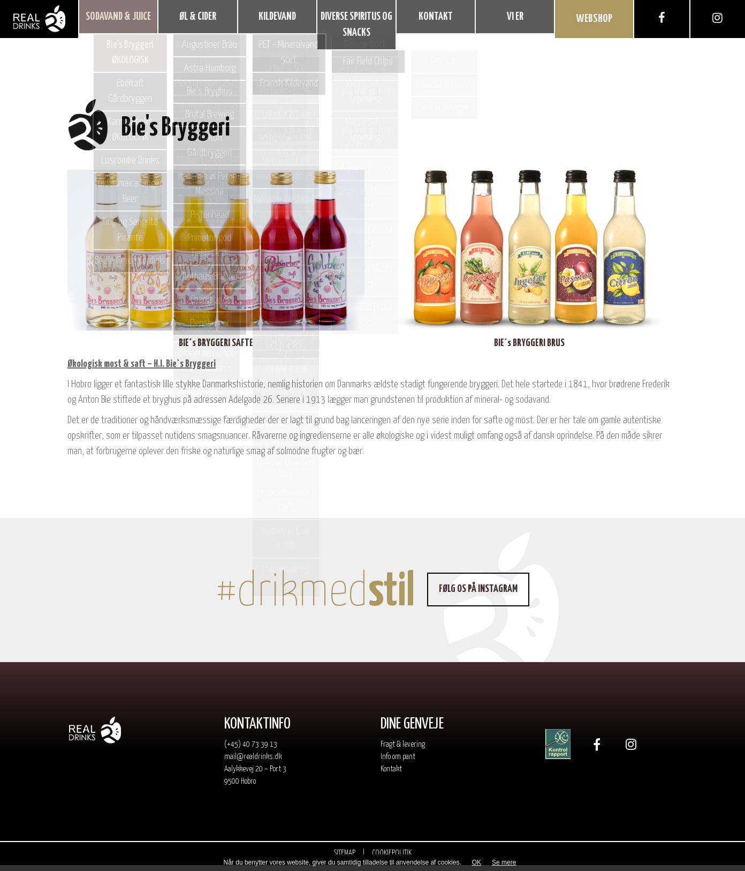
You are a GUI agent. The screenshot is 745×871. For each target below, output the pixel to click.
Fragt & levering (403, 750)
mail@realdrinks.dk (253, 763)
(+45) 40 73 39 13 (250, 750)
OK (476, 862)
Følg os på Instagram (481, 595)
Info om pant (398, 763)
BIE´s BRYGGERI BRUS (529, 349)
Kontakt (391, 774)
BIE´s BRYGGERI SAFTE (216, 349)
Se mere (504, 862)
